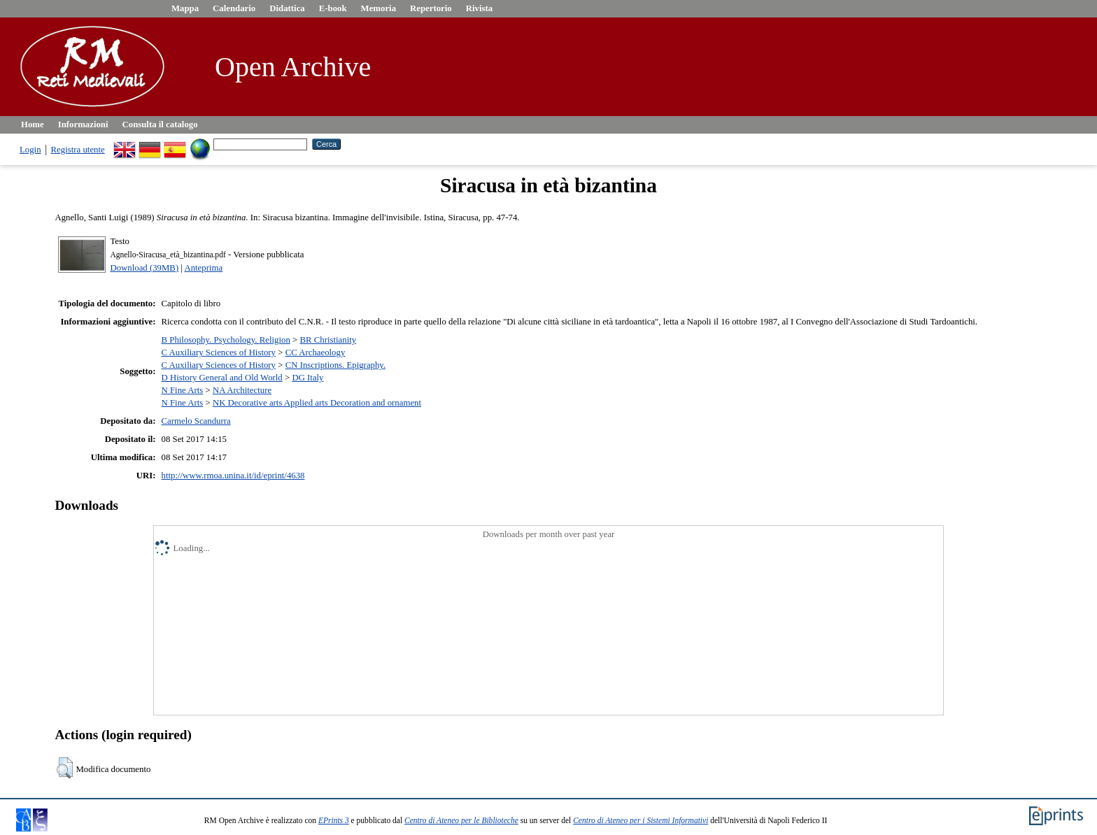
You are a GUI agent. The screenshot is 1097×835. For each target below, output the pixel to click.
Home (32, 124)
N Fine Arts (183, 390)
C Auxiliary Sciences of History (219, 352)
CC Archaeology (315, 352)
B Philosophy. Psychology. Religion (226, 340)
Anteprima (203, 268)
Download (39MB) (144, 268)
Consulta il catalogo (160, 124)
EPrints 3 (333, 820)
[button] (65, 767)
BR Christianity (327, 340)
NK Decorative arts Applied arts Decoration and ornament (317, 403)
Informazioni (83, 124)
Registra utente (78, 150)
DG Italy (307, 378)
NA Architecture (242, 390)
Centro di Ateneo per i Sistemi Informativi (640, 820)
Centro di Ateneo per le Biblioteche (461, 820)
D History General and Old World (222, 378)
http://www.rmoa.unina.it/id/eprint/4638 (233, 475)
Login (30, 150)
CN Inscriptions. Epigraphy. (335, 365)
